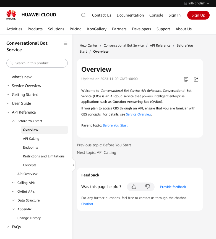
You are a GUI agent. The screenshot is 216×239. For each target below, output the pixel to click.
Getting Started (25, 94)
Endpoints (30, 147)
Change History (29, 218)
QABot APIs (26, 192)
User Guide (21, 103)
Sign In (175, 15)
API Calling (31, 139)
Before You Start (29, 121)
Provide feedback (173, 187)
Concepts (29, 165)
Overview (30, 130)
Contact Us (101, 15)
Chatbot (87, 204)
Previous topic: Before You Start (104, 145)
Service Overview (26, 86)
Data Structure (28, 200)
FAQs (16, 227)
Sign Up (198, 15)
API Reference (24, 112)
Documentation (130, 15)
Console (156, 15)
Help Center (88, 45)
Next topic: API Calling (96, 152)
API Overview (27, 174)
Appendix (24, 209)
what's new (22, 77)
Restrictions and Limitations (43, 156)
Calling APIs (26, 183)
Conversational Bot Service (124, 45)
